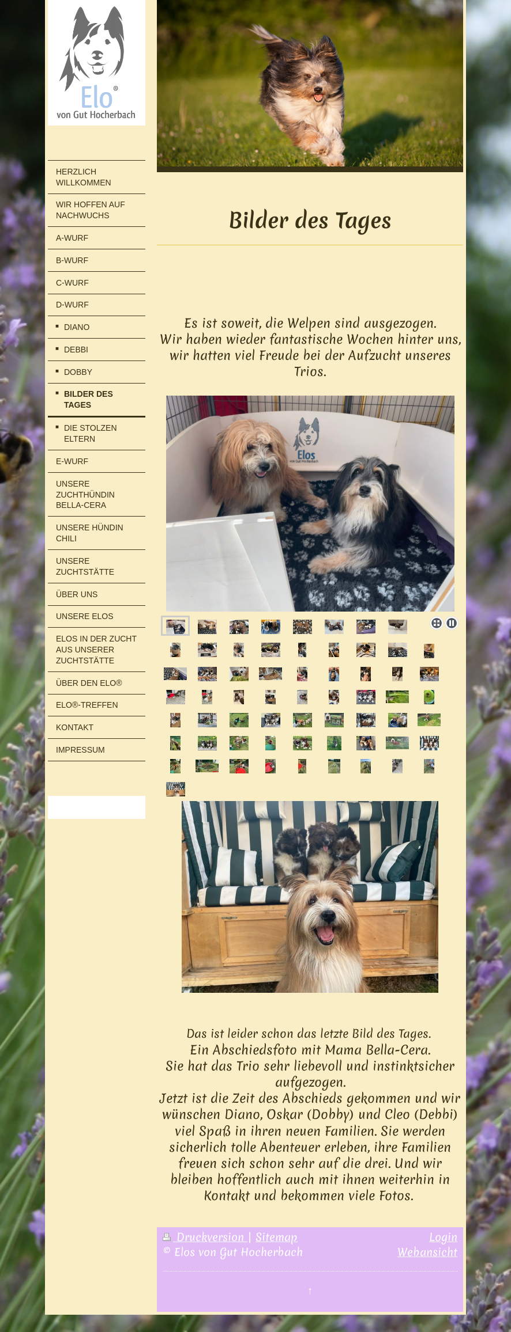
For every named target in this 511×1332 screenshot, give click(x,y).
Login (443, 1236)
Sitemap (277, 1236)
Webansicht (427, 1251)
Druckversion (205, 1236)
